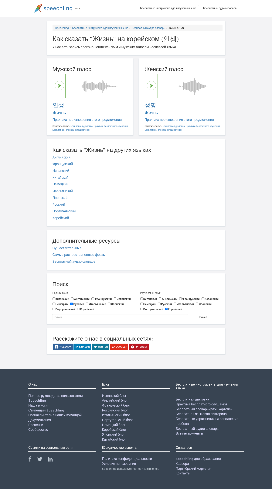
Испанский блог (114, 396)
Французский (63, 164)
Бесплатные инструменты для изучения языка (168, 8)
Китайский (61, 177)
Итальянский (63, 191)
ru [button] (77, 8)
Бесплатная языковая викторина (201, 414)
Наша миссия (38, 405)
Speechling (62, 27)
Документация (39, 420)
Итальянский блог (116, 415)
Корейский (61, 218)
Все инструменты (189, 433)
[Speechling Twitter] (42, 460)
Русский (59, 204)
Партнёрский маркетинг (194, 468)
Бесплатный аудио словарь (219, 8)
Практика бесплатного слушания (201, 404)
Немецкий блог (113, 425)
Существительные (67, 248)
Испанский (61, 171)
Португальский (64, 211)
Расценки (35, 425)
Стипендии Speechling (46, 410)
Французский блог (116, 405)
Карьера (182, 464)
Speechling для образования (198, 459)
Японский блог (113, 434)
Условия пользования (119, 464)
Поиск (203, 317)
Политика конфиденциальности (127, 459)
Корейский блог (114, 430)
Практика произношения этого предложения (87, 120)
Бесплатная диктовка (192, 399)
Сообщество (38, 430)
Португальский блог (117, 420)
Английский (62, 157)
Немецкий (60, 184)
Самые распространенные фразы (79, 255)
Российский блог (115, 410)
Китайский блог (114, 439)
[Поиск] (120, 317)
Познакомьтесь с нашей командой (55, 415)
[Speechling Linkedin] (52, 460)
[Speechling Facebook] (32, 460)
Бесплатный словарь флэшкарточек (204, 409)
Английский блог (115, 400)
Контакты (183, 473)
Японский (60, 198)
